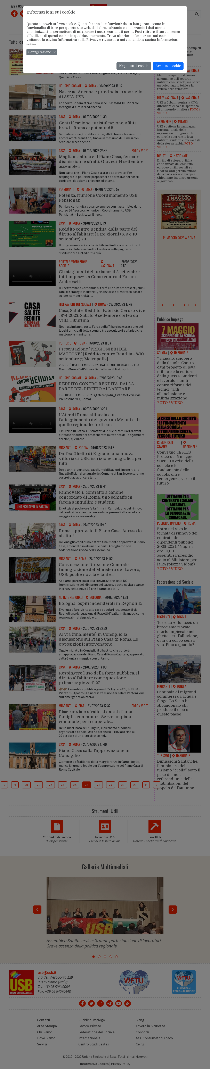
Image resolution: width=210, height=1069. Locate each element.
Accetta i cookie (168, 66)
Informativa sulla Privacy (78, 40)
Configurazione (39, 52)
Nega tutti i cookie (133, 66)
